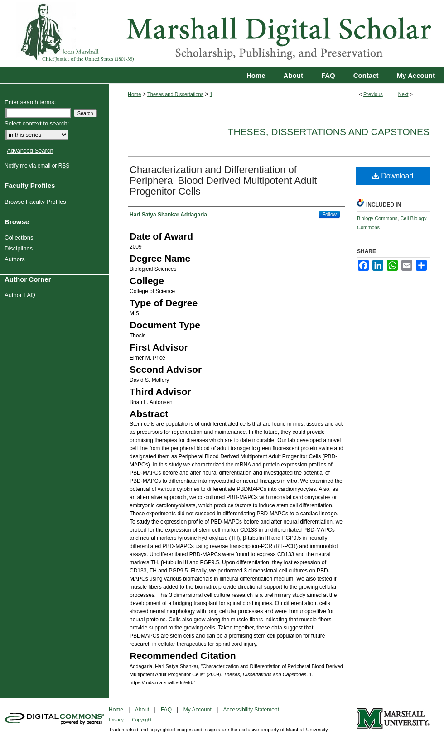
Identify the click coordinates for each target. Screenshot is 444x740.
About (143, 709)
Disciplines (20, 248)
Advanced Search (30, 150)
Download (393, 176)
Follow (329, 214)
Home (134, 94)
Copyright (142, 719)
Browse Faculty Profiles (36, 201)
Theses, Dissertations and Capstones (329, 131)
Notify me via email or (38, 166)
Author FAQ (21, 295)
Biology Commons (377, 218)
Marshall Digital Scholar (222, 33)
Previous (373, 94)
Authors (16, 259)
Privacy (117, 719)
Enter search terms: (30, 102)
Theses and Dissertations (175, 94)
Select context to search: (37, 123)
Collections (20, 237)
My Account (198, 709)
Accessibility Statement (251, 709)
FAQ (167, 709)
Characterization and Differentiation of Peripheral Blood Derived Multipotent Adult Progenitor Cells (223, 180)
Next (403, 94)
